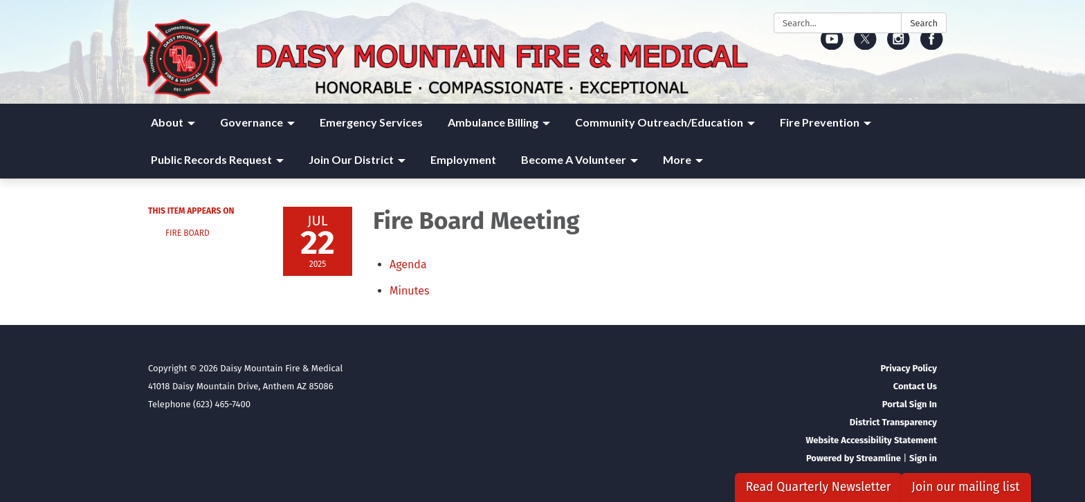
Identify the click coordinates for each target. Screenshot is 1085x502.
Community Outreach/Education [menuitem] (659, 122)
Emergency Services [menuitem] (371, 122)
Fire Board (187, 233)
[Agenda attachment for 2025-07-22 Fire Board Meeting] (408, 264)
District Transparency (893, 422)
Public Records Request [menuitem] (211, 159)
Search (924, 23)
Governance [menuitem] (251, 122)
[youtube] (832, 45)
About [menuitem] (167, 122)
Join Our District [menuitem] (351, 159)
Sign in (923, 458)
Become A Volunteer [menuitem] (573, 159)
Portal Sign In (909, 404)
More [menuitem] (677, 159)
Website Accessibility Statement (871, 440)
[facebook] (931, 45)
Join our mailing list (966, 487)
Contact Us (915, 386)
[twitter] (865, 45)
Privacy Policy (909, 368)
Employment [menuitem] (463, 159)
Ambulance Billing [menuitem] (493, 122)
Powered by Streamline (853, 458)
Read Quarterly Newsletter (818, 487)
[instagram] (898, 45)
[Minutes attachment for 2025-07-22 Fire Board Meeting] (409, 290)
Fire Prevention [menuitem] (819, 122)
